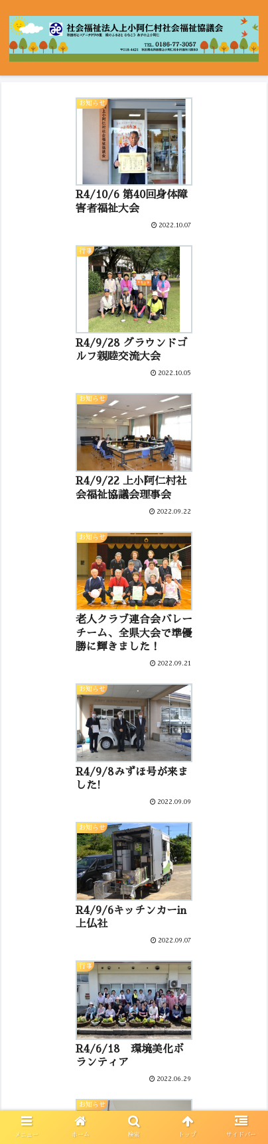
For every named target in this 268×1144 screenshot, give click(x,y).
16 (219, 994)
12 (122, 994)
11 (97, 994)
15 (195, 994)
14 (170, 994)
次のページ (134, 950)
